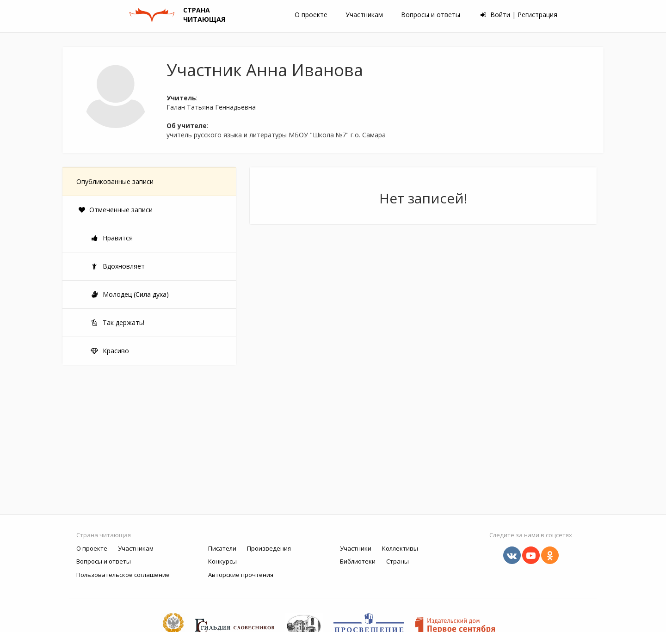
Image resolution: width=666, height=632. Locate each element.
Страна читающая (103, 535)
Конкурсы (222, 561)
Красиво (109, 350)
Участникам (364, 14)
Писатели (222, 548)
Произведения (269, 548)
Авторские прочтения (240, 575)
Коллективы (400, 548)
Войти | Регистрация (519, 14)
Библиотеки (358, 561)
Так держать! (117, 322)
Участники (355, 548)
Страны (397, 561)
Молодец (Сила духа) (129, 294)
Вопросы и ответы (430, 14)
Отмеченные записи (116, 209)
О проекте (311, 14)
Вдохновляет (117, 266)
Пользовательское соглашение (123, 575)
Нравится (111, 237)
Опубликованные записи (115, 181)
